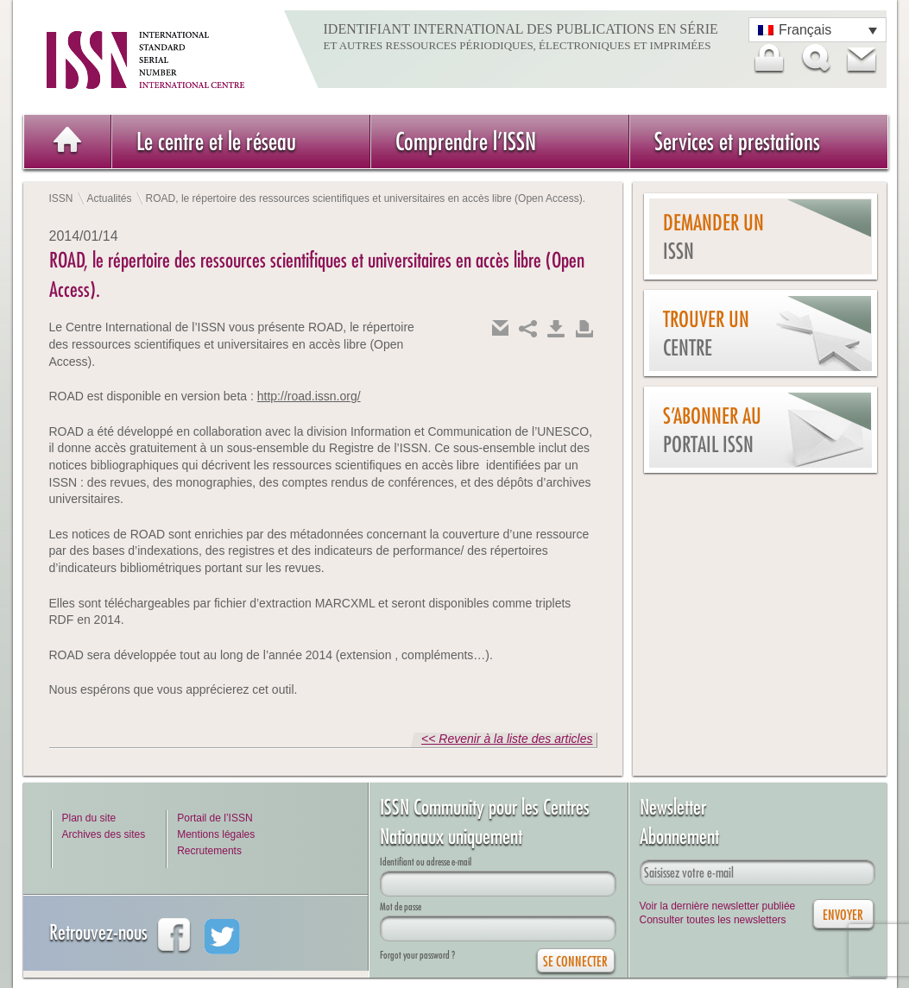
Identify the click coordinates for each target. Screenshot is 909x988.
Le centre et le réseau (216, 141)
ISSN (61, 198)
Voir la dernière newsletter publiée (718, 906)
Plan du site (89, 818)
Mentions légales (216, 834)
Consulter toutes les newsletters (713, 920)
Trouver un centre (706, 333)
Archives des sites (104, 834)
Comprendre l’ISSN (465, 141)
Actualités (109, 198)
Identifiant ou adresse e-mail (425, 861)
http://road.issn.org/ (309, 396)
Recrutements (209, 851)
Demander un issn (713, 237)
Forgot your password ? (417, 954)
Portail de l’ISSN (214, 818)
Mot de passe (400, 906)
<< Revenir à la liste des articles (506, 739)
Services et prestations (737, 141)
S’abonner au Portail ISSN (712, 430)
